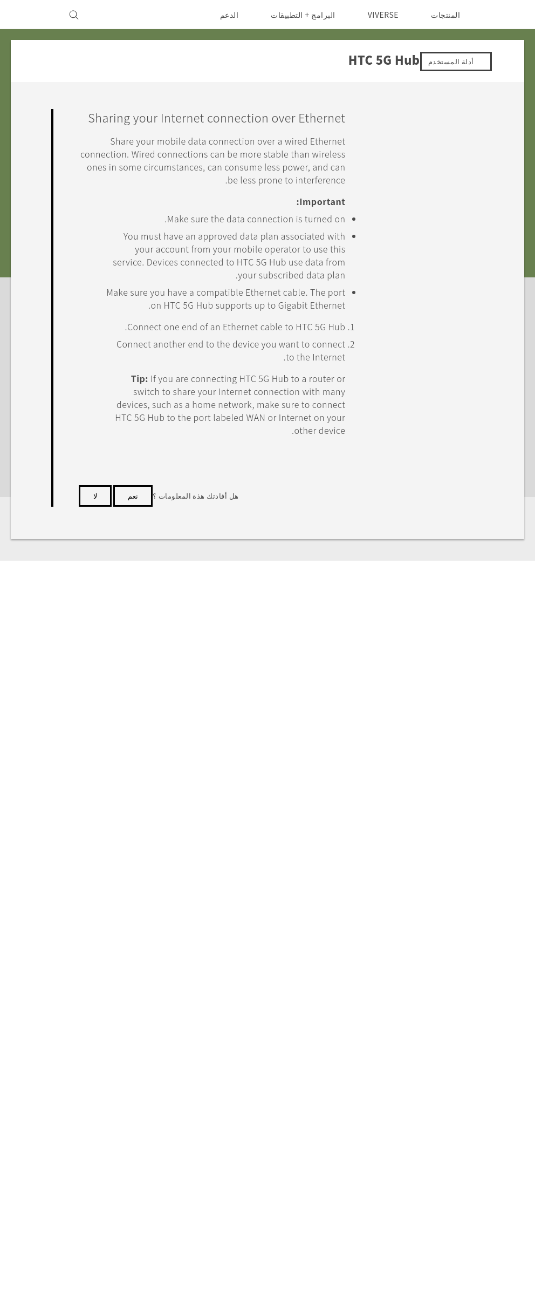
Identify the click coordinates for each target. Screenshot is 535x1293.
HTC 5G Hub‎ (436, 939)
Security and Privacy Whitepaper (83, 1116)
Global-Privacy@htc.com (66, 1204)
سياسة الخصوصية (119, 1072)
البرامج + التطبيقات (296, 14)
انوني (26, 1177)
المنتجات (445, 14)
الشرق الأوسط (477, 1068)
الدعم (221, 14)
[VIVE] (31, 14)
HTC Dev (271, 1043)
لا (95, 551)
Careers (133, 1101)
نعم (133, 551)
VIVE (382, 1087)
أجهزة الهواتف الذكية (356, 1058)
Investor (132, 1058)
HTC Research (260, 1058)
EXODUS (374, 1072)
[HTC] (505, 14)
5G (386, 1043)
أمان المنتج (130, 1087)
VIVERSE (380, 14)
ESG (140, 1043)
